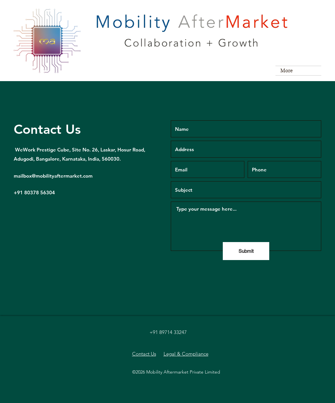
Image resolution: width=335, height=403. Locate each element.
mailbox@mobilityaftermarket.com (53, 176)
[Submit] (246, 251)
